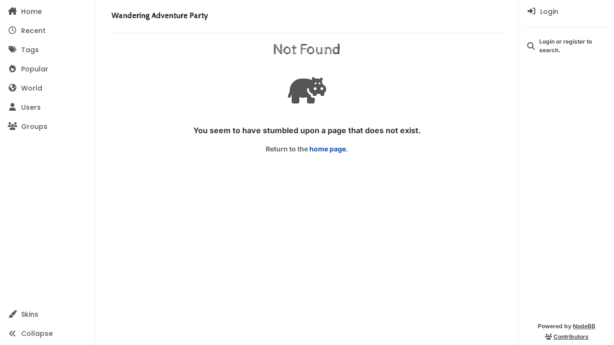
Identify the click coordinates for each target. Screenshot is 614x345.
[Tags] (47, 50)
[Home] (47, 11)
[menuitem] (566, 11)
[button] (47, 314)
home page (327, 149)
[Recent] (47, 30)
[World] (47, 88)
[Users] (47, 107)
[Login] (566, 11)
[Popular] (47, 69)
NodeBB (584, 326)
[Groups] (47, 126)
